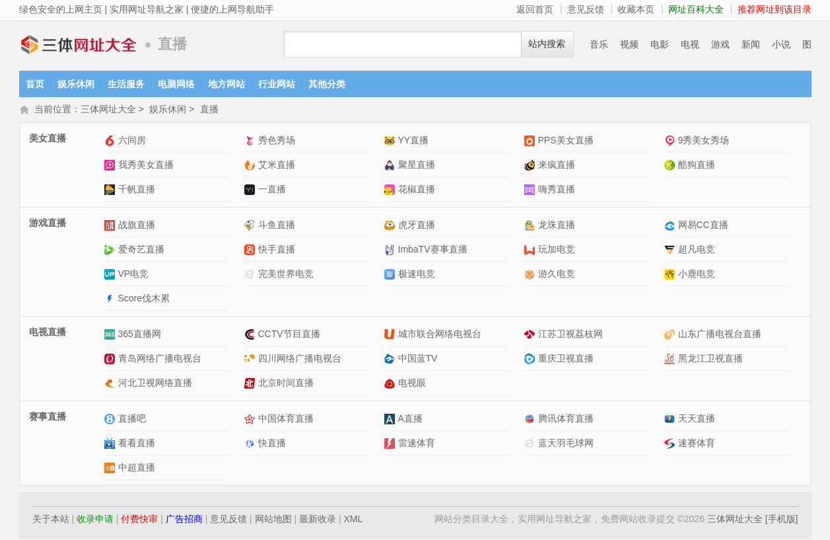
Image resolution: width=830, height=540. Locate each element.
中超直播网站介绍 (111, 469)
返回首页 (534, 9)
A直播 (410, 419)
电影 (659, 44)
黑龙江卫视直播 (710, 359)
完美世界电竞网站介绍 (251, 275)
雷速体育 (416, 444)
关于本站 (50, 520)
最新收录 (317, 520)
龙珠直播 (556, 226)
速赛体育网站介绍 (671, 444)
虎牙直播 (416, 226)
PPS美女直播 (566, 141)
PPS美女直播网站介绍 (531, 142)
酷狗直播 (696, 166)
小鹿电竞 (696, 275)
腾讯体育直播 (566, 419)
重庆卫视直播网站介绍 (531, 360)
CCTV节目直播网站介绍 (251, 335)
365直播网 (139, 335)
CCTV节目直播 (289, 335)
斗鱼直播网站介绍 (251, 226)
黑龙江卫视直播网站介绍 (671, 360)
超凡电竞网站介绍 (671, 251)
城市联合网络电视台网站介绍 (391, 335)
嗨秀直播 (556, 190)
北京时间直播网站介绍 (251, 384)
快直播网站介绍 (251, 444)
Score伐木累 (144, 299)
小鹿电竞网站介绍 (671, 275)
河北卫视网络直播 (155, 384)
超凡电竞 (696, 250)
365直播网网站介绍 (111, 335)
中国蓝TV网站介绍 (391, 360)
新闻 (751, 44)
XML (353, 520)
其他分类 (326, 84)
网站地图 (273, 520)
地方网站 (226, 84)
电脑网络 (176, 84)
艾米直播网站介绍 (251, 166)
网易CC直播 (703, 226)
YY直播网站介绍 (391, 142)
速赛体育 (696, 444)
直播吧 (132, 419)
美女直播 (47, 139)
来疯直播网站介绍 (531, 166)
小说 (781, 44)
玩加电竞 (556, 250)
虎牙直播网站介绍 (391, 226)
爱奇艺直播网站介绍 (111, 251)
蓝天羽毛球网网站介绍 (531, 444)
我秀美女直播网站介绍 (111, 166)
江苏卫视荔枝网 (570, 335)
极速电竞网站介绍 (391, 275)
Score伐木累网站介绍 (111, 299)
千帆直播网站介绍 (111, 190)
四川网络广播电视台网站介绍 (251, 360)
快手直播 (276, 250)
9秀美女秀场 (704, 141)
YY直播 (413, 141)
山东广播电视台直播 (719, 335)
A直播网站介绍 (391, 420)
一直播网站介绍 (251, 190)
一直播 (272, 190)
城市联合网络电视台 (439, 335)
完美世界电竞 (286, 275)
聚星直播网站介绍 (391, 166)
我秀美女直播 (146, 166)
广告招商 (184, 520)
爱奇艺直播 (141, 250)
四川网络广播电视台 (299, 359)
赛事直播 (47, 417)
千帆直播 (136, 190)
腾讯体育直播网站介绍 (531, 420)
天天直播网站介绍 (671, 420)
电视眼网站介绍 (391, 384)
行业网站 (276, 84)
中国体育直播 (286, 419)
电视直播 (47, 333)
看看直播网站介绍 (111, 444)
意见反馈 (585, 9)
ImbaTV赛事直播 (432, 250)
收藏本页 (635, 9)
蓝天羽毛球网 (566, 444)
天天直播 (696, 419)
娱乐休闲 (75, 84)
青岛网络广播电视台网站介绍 (111, 360)
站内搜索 (546, 44)
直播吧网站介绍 (111, 420)
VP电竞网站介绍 (111, 275)
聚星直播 (416, 166)
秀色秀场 (276, 141)
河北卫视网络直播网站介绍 (111, 384)
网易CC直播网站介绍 (671, 226)
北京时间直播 (286, 384)
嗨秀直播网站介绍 (531, 190)
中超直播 (136, 468)
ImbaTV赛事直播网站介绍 (391, 251)
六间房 (132, 141)
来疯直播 (556, 166)
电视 (690, 44)
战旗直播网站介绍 (111, 226)
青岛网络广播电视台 (159, 359)
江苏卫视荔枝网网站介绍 (531, 335)
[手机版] (781, 520)
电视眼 (412, 384)
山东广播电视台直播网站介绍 (671, 335)
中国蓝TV (418, 359)
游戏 (720, 44)
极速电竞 (416, 275)
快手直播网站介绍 (251, 251)
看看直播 (136, 444)
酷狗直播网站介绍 (671, 166)
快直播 (272, 444)
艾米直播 (276, 166)
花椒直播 (416, 190)
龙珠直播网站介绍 (531, 226)
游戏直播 (47, 224)
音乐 (599, 44)
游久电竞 (556, 275)
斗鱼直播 (276, 226)
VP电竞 (133, 275)
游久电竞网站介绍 (531, 275)
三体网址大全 (78, 44)
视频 (629, 44)
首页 (35, 84)
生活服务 (126, 84)
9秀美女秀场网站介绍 (671, 142)
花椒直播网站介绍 (391, 190)
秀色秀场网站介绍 (251, 142)
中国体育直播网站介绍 (251, 420)
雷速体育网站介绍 (391, 444)
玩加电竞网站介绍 (531, 251)
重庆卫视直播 (566, 359)
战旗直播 (136, 226)
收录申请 (95, 520)
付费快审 (139, 520)
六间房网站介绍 (111, 142)
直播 (209, 110)
